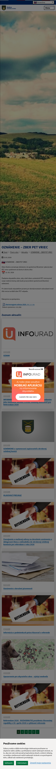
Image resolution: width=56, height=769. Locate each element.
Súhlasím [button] (9, 763)
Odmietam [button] (22, 763)
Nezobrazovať (36, 369)
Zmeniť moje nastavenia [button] (40, 763)
